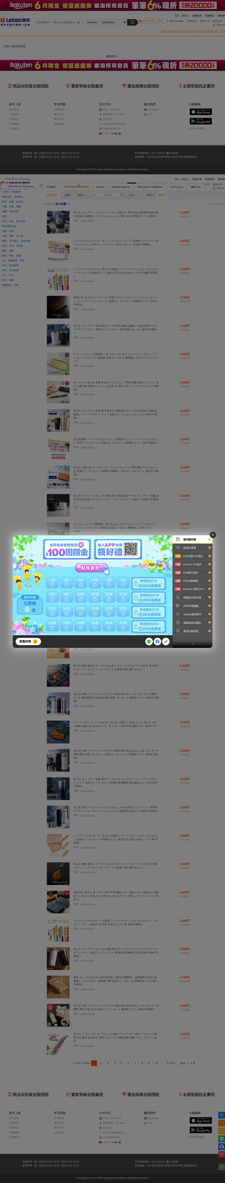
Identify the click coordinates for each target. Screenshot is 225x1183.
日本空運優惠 (193, 605)
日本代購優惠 (193, 581)
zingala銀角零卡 (193, 614)
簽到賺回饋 (193, 539)
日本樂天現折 (193, 572)
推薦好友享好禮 (193, 597)
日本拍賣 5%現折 (193, 556)
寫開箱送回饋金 (193, 622)
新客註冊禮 (193, 547)
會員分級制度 (193, 631)
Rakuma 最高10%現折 (193, 589)
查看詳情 (25, 641)
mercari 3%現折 (193, 564)
